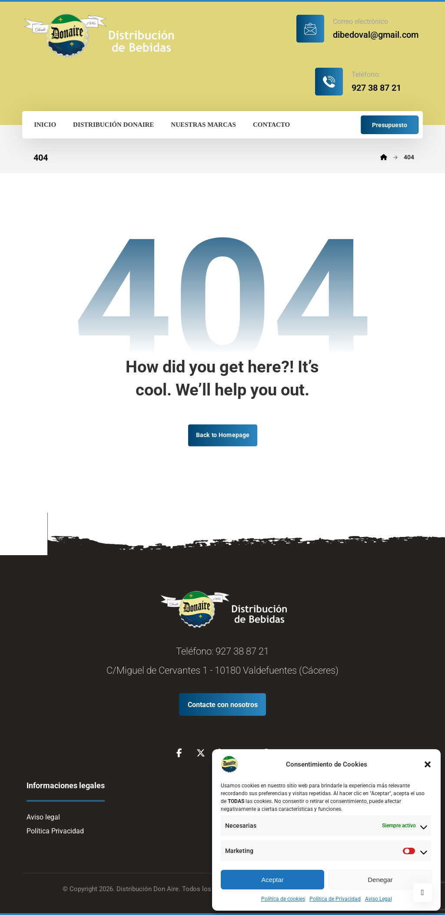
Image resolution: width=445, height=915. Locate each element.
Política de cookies (283, 899)
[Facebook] (179, 753)
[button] (427, 764)
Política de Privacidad (335, 899)
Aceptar (272, 879)
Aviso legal (43, 817)
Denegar (380, 879)
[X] (200, 753)
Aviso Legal (378, 899)
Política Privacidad (55, 831)
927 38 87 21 (242, 651)
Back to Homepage (222, 435)
